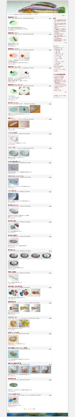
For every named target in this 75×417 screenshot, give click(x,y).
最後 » (34, 408)
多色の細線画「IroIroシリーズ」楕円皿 (17, 348)
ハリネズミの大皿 (12, 132)
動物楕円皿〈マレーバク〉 (14, 66)
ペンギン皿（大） (12, 190)
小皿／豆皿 (57, 50)
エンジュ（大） (12, 147)
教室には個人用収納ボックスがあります (60, 37)
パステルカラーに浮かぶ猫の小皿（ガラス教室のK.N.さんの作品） (60, 24)
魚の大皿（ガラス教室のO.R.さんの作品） (60, 32)
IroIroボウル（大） (12, 317)
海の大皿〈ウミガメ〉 (13, 102)
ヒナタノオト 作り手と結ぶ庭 (60, 85)
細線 (13, 302)
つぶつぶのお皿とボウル (14, 394)
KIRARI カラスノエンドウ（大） (16, 176)
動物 (13, 133)
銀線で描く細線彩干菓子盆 (14, 363)
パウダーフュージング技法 (23, 302)
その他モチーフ (15, 119)
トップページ (10, 14)
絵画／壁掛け (58, 63)
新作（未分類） (15, 18)
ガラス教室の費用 (58, 38)
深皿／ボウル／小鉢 (25, 395)
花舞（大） (11, 118)
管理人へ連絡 (37, 415)
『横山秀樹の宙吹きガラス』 (60, 83)
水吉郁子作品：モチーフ (59, 47)
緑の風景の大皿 (12, 378)
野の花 (13, 206)
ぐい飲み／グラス (59, 55)
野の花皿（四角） (12, 221)
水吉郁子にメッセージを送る (60, 95)
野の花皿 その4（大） (13, 205)
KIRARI (13, 162)
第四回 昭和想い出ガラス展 (59, 80)
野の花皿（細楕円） (13, 235)
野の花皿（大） (12, 250)
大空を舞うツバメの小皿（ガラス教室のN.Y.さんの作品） (60, 29)
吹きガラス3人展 (57, 90)
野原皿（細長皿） (12, 272)
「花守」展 (56, 89)
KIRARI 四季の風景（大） (14, 161)
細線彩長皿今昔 (12, 301)
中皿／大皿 (25, 14)
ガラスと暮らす (57, 67)
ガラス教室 (56, 64)
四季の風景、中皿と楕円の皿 (15, 286)
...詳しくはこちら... (12, 30)
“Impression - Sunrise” (58, 78)
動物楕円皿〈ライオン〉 (14, 48)
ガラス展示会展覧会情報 (59, 74)
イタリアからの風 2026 (59, 76)
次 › (31, 408)
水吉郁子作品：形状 (18, 14)
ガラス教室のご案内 (58, 34)
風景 (13, 287)
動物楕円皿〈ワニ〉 (13, 17)
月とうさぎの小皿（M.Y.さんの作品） (60, 27)
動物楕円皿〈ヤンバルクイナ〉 (15, 84)
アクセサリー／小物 (59, 61)
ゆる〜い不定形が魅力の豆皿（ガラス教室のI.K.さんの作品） (60, 21)
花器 (56, 60)
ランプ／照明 (58, 56)
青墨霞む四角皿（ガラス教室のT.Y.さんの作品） (60, 40)
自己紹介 (56, 70)
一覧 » (65, 42)
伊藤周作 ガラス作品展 (59, 77)
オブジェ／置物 (58, 58)
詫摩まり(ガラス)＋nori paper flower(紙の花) (60, 82)
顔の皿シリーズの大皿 (13, 332)
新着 (54, 18)
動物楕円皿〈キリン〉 (13, 33)
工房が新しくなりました (59, 33)
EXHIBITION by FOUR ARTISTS (58, 87)
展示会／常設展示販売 (58, 66)
